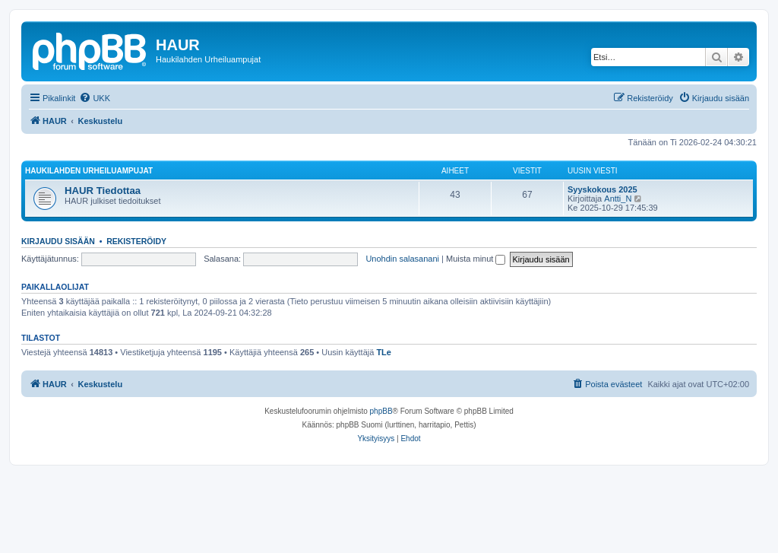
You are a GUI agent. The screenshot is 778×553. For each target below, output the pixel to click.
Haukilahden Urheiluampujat (89, 171)
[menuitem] (94, 98)
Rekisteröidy (136, 241)
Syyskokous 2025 (602, 189)
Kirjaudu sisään (58, 241)
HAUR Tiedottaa (103, 190)
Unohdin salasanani (402, 258)
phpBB (381, 411)
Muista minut (475, 258)
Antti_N (617, 198)
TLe (383, 352)
